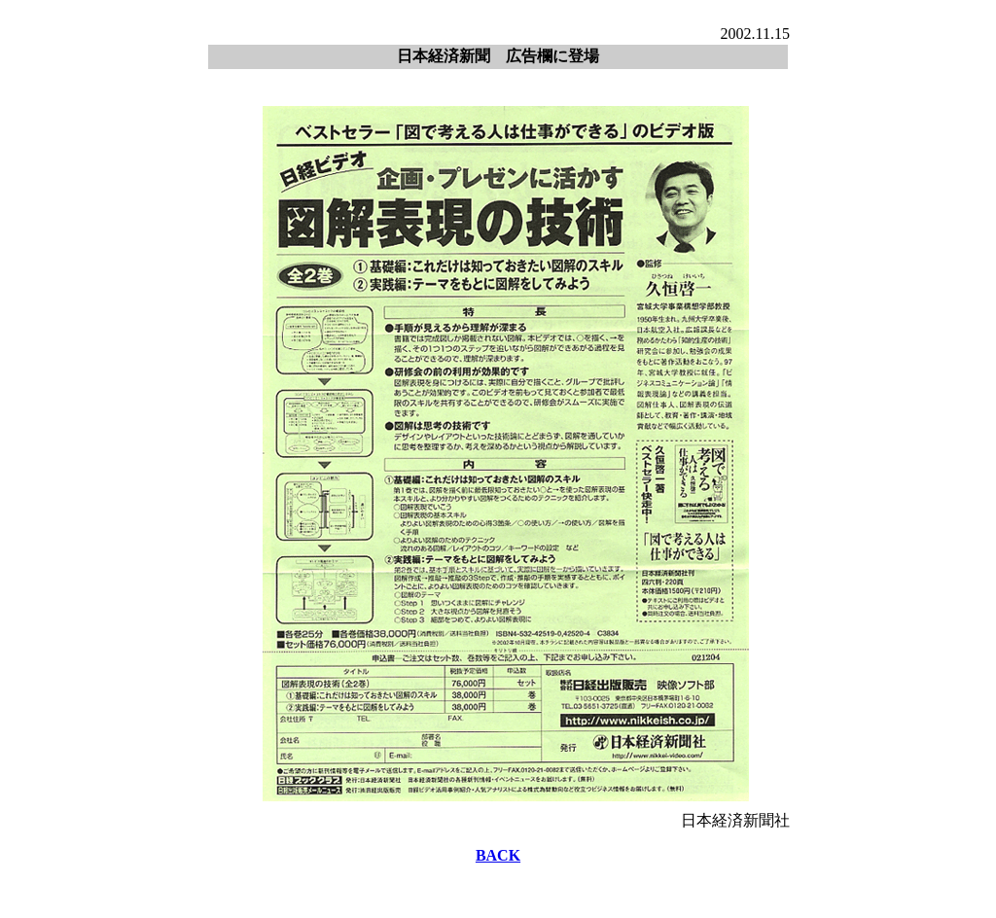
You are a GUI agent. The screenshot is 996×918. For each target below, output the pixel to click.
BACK (498, 855)
